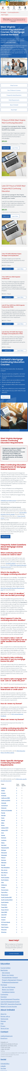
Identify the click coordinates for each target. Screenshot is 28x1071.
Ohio (2, 882)
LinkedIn (3, 1066)
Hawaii (3, 820)
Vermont (3, 917)
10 (16, 887)
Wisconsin (4, 929)
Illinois (3, 825)
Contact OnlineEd (14, 953)
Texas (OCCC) (5, 910)
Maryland (3, 845)
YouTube (3, 1068)
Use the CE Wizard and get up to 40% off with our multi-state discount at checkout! (14, 20)
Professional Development (10, 982)
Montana (3, 860)
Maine (2, 842)
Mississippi (4, 855)
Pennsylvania (4, 890)
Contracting (4, 994)
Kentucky (3, 837)
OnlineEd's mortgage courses (8, 500)
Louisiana (3, 840)
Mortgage (3, 12)
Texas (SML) (4, 907)
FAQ (2, 1024)
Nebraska (3, 862)
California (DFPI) (5, 800)
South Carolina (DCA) (7, 900)
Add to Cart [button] (8, 269)
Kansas (3, 835)
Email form (4, 1038)
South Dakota (4, 902)
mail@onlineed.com (7, 1036)
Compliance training (8, 992)
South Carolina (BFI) (6, 897)
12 (16, 870)
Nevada (3, 865)
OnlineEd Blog (5, 1063)
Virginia (3, 919)
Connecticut (4, 805)
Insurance (4, 997)
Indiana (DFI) (4, 830)
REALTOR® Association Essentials (11, 1004)
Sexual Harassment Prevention (10, 999)
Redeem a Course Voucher (9, 1006)
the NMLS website (10, 563)
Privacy (3, 1026)
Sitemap (3, 1021)
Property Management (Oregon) (12, 980)
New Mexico (4, 872)
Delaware (3, 808)
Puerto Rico (4, 892)
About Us (3, 1014)
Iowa (2, 832)
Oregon (3, 887)
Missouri (3, 857)
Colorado (3, 803)
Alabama (3, 788)
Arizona (3, 793)
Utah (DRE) (4, 912)
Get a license (6, 973)
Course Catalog (5, 968)
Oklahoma (4, 885)
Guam (2, 818)
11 (16, 875)
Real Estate (4, 970)
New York (3, 875)
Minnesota (4, 852)
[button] (25, 8)
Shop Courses (5, 536)
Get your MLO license (8, 987)
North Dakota (5, 880)
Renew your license (8, 975)
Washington (4, 924)
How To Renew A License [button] (14, 90)
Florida (3, 813)
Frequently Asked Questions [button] (14, 95)
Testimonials (4, 1019)
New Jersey (4, 870)
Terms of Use (5, 1028)
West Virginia (4, 14)
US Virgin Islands (5, 922)
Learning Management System (10, 1002)
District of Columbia (6, 810)
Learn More (15, 148)
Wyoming (3, 932)
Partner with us (5, 1016)
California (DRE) (5, 798)
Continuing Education (13, 12)
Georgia (3, 815)
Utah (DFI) (4, 914)
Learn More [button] (20, 269)
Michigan (3, 850)
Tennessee (4, 904)
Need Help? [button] (14, 110)
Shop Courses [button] (14, 85)
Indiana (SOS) (4, 828)
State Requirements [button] (14, 100)
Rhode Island (4, 895)
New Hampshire (5, 867)
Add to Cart (6, 148)
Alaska (3, 790)
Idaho (2, 823)
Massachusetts (5, 847)
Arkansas (3, 795)
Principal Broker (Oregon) (10, 977)
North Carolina (5, 877)
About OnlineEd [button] (14, 105)
